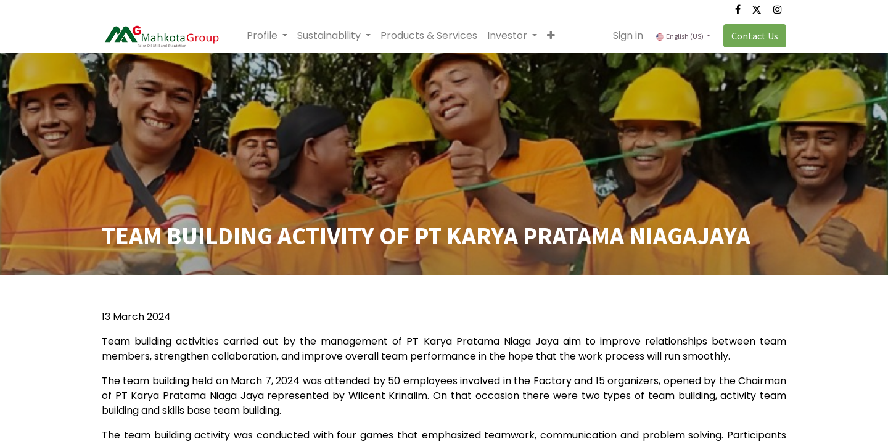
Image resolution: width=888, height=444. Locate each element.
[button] (551, 35)
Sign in (628, 35)
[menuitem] (429, 35)
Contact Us (754, 36)
